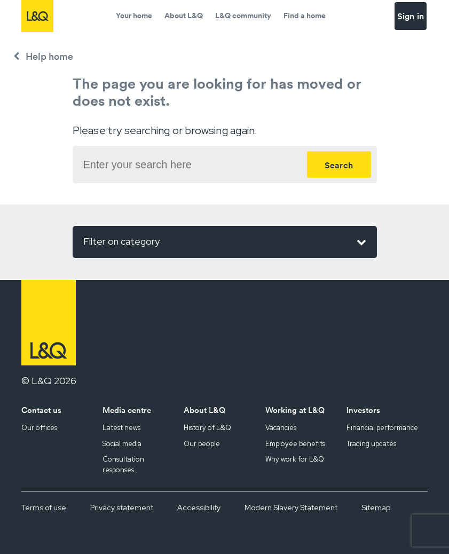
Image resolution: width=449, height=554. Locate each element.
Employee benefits (295, 443)
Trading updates (371, 443)
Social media (122, 443)
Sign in (410, 16)
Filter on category (224, 242)
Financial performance (382, 427)
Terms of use (43, 507)
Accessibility (198, 507)
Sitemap (375, 507)
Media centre (127, 410)
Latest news (121, 427)
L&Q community (243, 15)
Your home (134, 15)
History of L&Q (207, 427)
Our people (202, 443)
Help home (49, 56)
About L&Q (183, 15)
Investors (363, 410)
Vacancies (280, 427)
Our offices (39, 427)
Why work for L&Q (294, 459)
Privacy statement (121, 507)
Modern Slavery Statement (291, 507)
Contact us (41, 410)
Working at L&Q (295, 410)
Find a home (304, 15)
